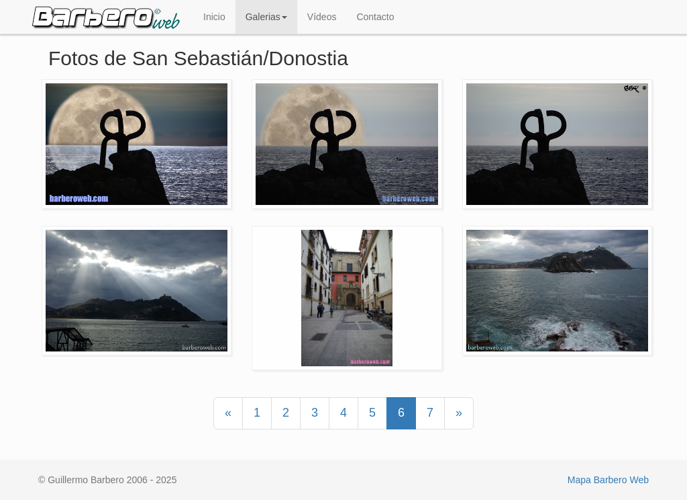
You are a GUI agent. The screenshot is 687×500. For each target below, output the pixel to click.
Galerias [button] (266, 16)
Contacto (375, 16)
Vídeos (322, 16)
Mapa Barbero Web (608, 479)
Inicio (214, 16)
